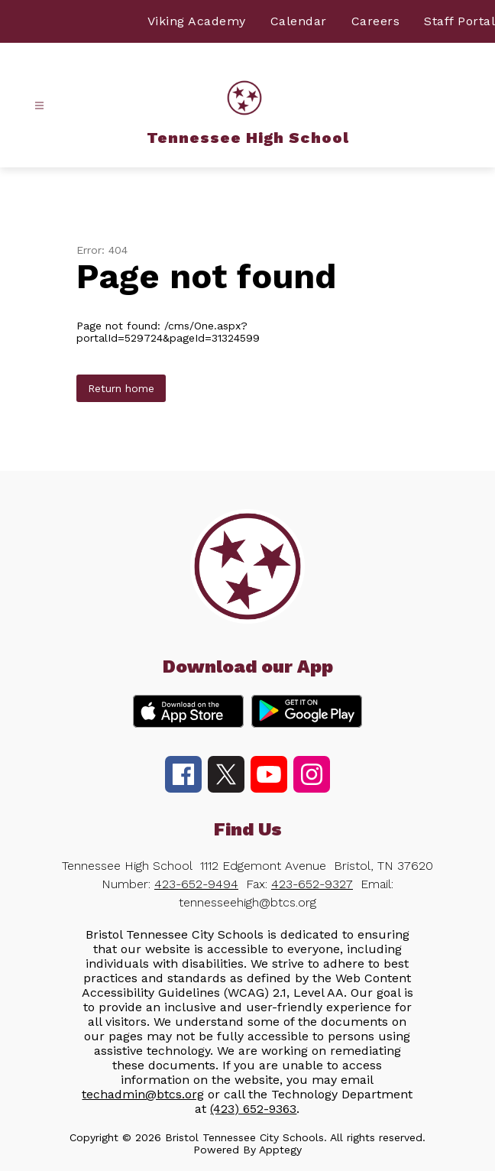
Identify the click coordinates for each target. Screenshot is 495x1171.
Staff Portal (459, 21)
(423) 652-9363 (253, 1108)
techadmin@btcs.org (143, 1094)
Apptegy (280, 1149)
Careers (375, 21)
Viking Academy (196, 21)
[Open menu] (39, 106)
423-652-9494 (196, 884)
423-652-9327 (312, 884)
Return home (121, 388)
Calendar (298, 21)
